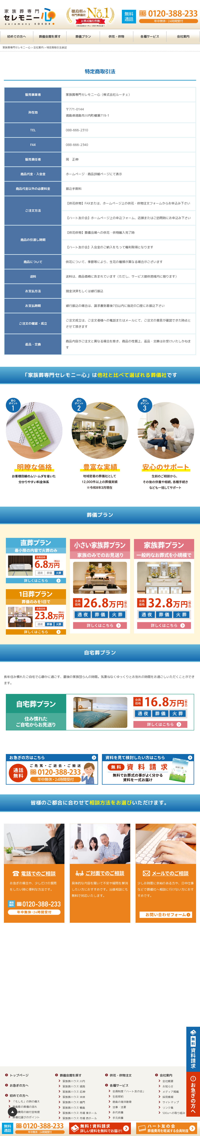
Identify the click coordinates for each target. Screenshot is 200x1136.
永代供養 (117, 1112)
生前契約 (117, 1096)
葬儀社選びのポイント (26, 1117)
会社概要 (167, 1081)
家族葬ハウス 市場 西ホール (79, 1118)
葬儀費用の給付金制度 (26, 1112)
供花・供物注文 (121, 1075)
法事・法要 (119, 1107)
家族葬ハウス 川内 (73, 1081)
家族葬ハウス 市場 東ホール (79, 1113)
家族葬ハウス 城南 (73, 1086)
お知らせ (167, 1086)
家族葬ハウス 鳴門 (73, 1102)
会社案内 (183, 36)
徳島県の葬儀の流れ (24, 1106)
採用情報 (167, 1097)
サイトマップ (170, 1102)
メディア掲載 (170, 1091)
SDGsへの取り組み (173, 1113)
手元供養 (117, 1118)
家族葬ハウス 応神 (73, 1091)
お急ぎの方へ (19, 1085)
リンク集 (167, 1107)
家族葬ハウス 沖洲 (73, 1097)
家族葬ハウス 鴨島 (73, 1107)
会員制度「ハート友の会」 (128, 1091)
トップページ (19, 1075)
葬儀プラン (83, 36)
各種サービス (149, 36)
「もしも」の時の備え (26, 1101)
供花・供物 (116, 36)
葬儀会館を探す (50, 36)
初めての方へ (16, 36)
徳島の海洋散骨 (122, 1102)
